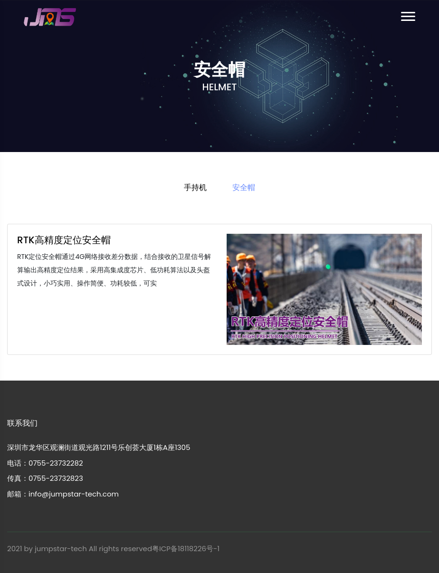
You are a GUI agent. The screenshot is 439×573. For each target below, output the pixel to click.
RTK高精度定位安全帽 (64, 240)
